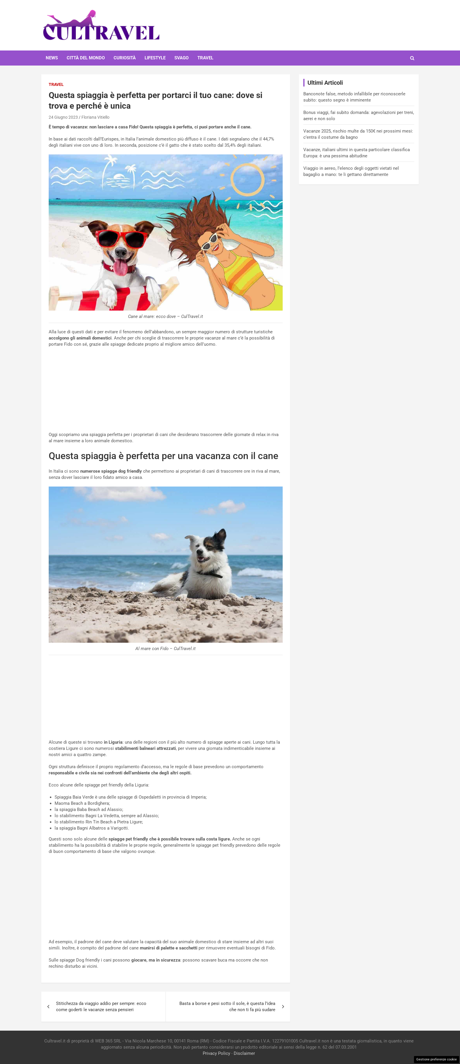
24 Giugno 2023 (63, 117)
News (52, 58)
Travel (205, 58)
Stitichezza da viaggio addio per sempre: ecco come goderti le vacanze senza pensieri (101, 1006)
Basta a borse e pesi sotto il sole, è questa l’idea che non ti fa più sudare (227, 1006)
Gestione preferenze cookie (436, 1059)
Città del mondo (86, 58)
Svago (181, 58)
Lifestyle (155, 58)
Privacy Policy (216, 1053)
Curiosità (125, 58)
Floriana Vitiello (95, 117)
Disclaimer (244, 1053)
